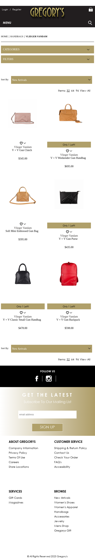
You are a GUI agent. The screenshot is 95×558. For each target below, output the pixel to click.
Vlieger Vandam (36, 36)
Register (16, 9)
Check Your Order (66, 457)
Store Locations (19, 467)
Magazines (16, 502)
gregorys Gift (62, 530)
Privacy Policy (18, 453)
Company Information (23, 448)
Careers (14, 462)
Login (6, 9)
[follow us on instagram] (49, 379)
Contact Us (61, 453)
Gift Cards (15, 498)
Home (4, 36)
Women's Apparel (66, 507)
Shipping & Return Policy (70, 448)
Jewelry (59, 521)
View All (85, 90)
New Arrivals (62, 498)
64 (72, 90)
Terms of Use (17, 457)
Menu (7, 22)
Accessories (61, 516)
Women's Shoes (64, 502)
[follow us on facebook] (37, 378)
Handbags (16, 36)
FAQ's (57, 462)
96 (77, 90)
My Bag (91, 10)
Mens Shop (61, 526)
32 (68, 90)
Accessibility (62, 467)
